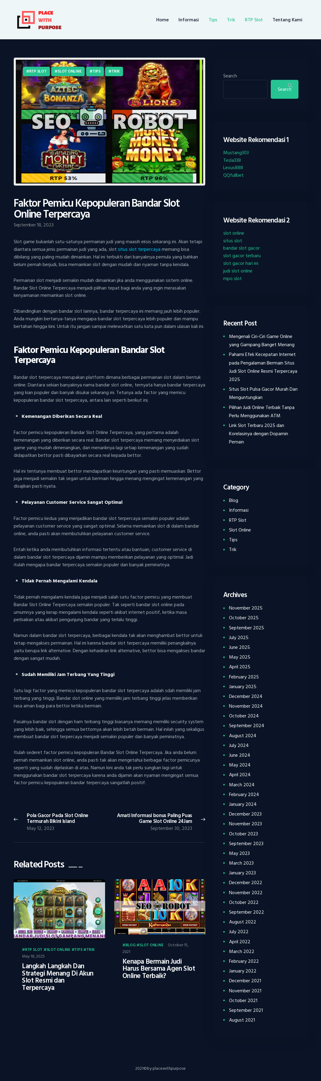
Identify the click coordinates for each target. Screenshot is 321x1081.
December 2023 (245, 814)
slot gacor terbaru (242, 256)
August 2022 (242, 922)
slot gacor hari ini (240, 263)
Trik (115, 71)
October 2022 (244, 902)
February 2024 (244, 794)
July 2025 (239, 638)
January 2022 (242, 971)
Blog (130, 945)
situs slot (232, 241)
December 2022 (245, 883)
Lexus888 (233, 168)
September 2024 (246, 726)
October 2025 (244, 618)
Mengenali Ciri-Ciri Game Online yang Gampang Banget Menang (262, 340)
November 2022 (246, 893)
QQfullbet (233, 175)
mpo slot (232, 279)
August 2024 (242, 736)
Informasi (239, 510)
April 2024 (240, 775)
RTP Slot (38, 71)
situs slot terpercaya (139, 249)
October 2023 (243, 834)
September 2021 (246, 1010)
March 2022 (241, 951)
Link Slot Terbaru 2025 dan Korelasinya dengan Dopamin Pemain (258, 433)
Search (230, 76)
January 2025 (242, 687)
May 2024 (240, 765)
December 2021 (245, 981)
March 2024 (242, 785)
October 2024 (244, 716)
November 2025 (246, 608)
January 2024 (243, 804)
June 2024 (239, 755)
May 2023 (239, 853)
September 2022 (246, 912)
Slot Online (69, 71)
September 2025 (246, 628)
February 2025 (244, 677)
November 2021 (245, 991)
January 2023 (242, 873)
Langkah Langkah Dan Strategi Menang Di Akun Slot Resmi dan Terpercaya (57, 977)
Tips (97, 71)
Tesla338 (232, 160)
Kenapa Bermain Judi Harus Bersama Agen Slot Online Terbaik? (158, 969)
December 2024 (246, 696)
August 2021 (242, 1020)
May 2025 (239, 657)
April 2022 (239, 942)
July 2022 (239, 932)
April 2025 (239, 667)
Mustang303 (236, 153)
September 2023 (246, 844)
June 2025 (239, 647)
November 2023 (245, 824)
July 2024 (239, 745)
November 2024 (246, 706)
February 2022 (244, 961)
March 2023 (241, 863)
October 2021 (243, 1001)
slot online (233, 233)
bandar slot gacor (241, 248)
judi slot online (237, 271)
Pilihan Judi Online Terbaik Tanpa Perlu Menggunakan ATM (262, 412)
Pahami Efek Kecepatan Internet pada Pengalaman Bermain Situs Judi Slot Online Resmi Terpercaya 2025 (263, 366)
